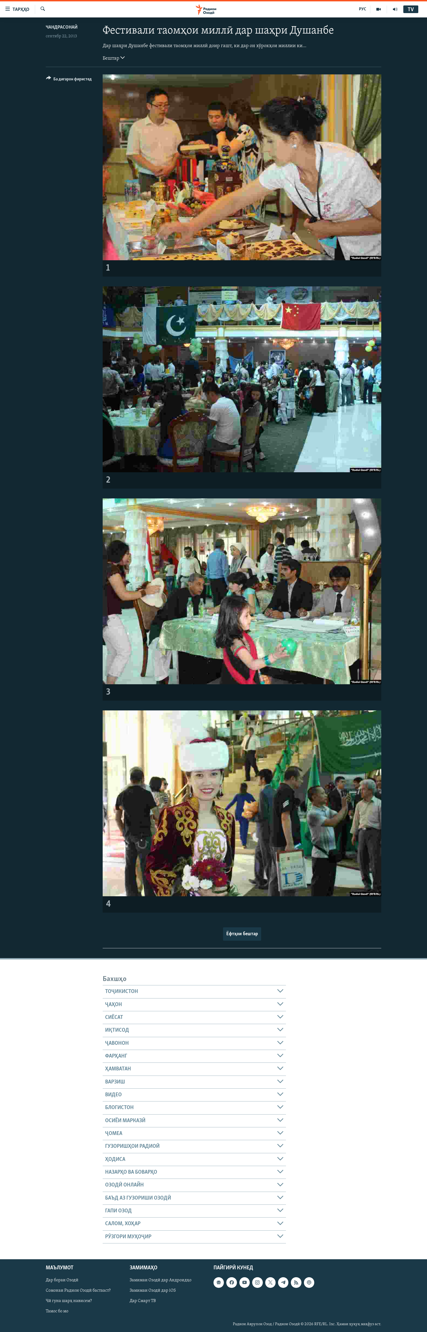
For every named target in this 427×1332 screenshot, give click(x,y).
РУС (362, 9)
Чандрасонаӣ (62, 27)
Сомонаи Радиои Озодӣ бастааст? (78, 1290)
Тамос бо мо (57, 1311)
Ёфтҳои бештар (242, 934)
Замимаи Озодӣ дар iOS (153, 1290)
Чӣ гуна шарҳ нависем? (69, 1301)
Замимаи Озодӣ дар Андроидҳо (160, 1280)
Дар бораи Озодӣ (62, 1280)
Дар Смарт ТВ (143, 1301)
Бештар (114, 58)
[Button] (69, 80)
